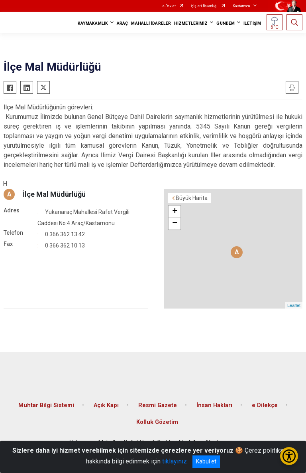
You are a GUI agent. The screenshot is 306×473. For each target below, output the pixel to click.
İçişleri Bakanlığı (204, 6)
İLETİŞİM (252, 23)
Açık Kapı (106, 405)
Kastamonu (241, 6)
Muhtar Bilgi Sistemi (46, 405)
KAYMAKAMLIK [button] (93, 23)
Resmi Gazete (157, 405)
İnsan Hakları (214, 405)
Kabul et (206, 461)
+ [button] (174, 212)
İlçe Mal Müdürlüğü (54, 194)
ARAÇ (122, 23)
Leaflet (293, 305)
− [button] (174, 224)
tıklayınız (174, 461)
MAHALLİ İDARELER (151, 23)
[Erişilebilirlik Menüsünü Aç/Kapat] (289, 456)
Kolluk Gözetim (157, 422)
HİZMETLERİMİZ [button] (191, 23)
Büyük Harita (192, 198)
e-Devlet (169, 6)
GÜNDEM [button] (225, 23)
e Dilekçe (265, 405)
